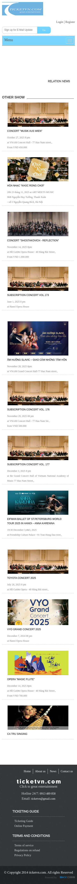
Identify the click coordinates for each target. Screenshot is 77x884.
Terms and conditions (31, 835)
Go (44, 30)
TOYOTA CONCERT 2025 (21, 578)
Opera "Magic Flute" (21, 679)
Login (59, 22)
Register (70, 22)
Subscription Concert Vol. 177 (28, 464)
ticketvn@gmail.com (43, 798)
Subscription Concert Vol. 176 (28, 409)
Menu (8, 40)
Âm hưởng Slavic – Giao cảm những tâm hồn (37, 359)
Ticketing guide (25, 811)
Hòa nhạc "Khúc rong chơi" (25, 185)
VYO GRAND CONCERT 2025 (24, 629)
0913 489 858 (47, 793)
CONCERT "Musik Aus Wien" (24, 131)
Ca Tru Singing (17, 734)
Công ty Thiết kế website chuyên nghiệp (68, 877)
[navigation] (27, 771)
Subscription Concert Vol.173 (28, 295)
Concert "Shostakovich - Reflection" (33, 240)
